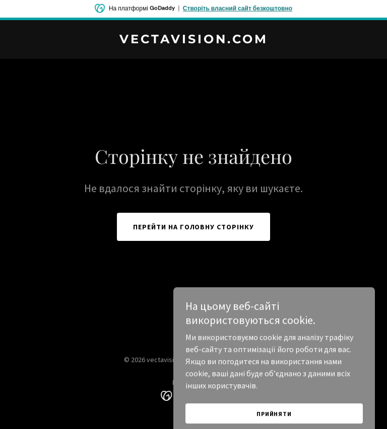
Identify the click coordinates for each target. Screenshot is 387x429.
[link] (193, 40)
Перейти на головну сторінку (193, 226)
